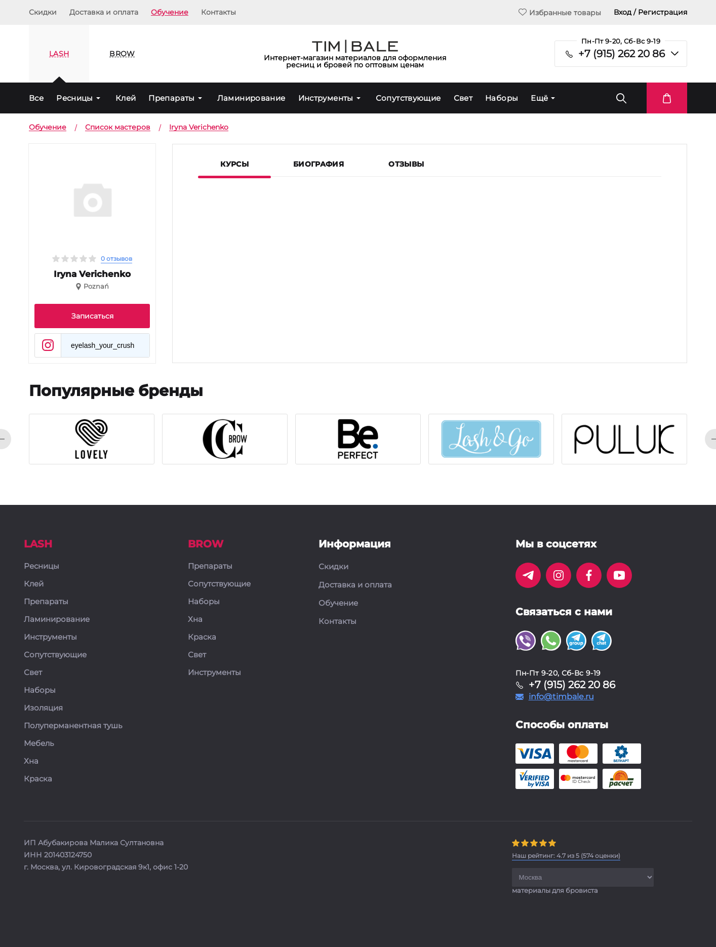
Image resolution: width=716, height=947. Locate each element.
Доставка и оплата (103, 12)
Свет (463, 98)
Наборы (501, 98)
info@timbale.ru (561, 697)
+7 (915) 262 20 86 (621, 54)
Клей (125, 98)
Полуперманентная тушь (73, 726)
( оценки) (566, 855)
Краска (38, 779)
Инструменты (325, 98)
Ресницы (74, 98)
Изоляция (43, 708)
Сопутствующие (408, 98)
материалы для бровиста (555, 890)
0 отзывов (116, 258)
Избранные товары (560, 12)
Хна (31, 761)
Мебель (39, 743)
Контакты (218, 12)
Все (36, 98)
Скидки (43, 12)
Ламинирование (251, 98)
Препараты (171, 98)
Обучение (169, 12)
